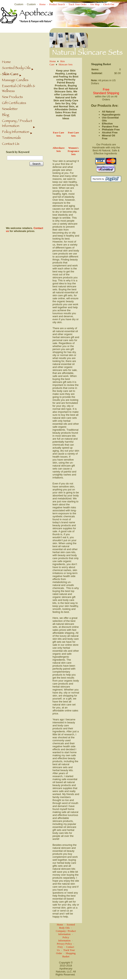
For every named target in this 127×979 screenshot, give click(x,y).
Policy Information (64, 939)
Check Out (108, 4)
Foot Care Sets (73, 134)
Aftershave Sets (59, 149)
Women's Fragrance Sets (73, 151)
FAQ (59, 946)
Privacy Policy (64, 943)
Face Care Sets (58, 134)
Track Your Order (77, 4)
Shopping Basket (69, 955)
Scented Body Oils (67, 926)
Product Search (57, 4)
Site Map (94, 4)
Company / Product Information (66, 932)
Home (42, 4)
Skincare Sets (66, 64)
